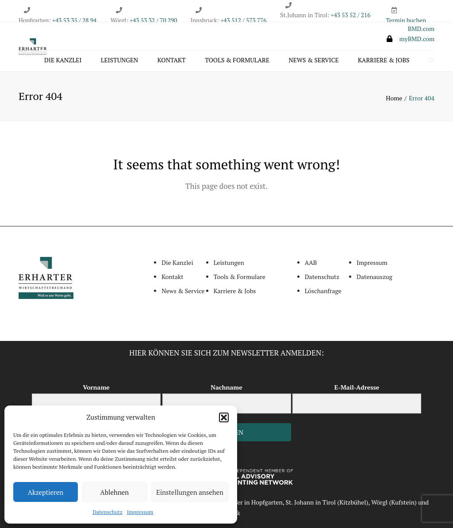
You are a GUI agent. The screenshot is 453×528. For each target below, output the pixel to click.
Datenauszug (374, 276)
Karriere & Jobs (383, 60)
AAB (311, 263)
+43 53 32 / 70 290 (153, 20)
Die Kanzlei (62, 60)
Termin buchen (406, 20)
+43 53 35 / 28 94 (73, 20)
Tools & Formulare (237, 60)
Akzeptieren (46, 492)
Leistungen (119, 60)
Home (394, 98)
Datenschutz (108, 512)
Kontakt (171, 60)
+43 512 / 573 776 (243, 20)
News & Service (314, 60)
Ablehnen (114, 492)
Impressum (140, 512)
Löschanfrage (323, 291)
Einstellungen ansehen (189, 492)
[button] (223, 417)
